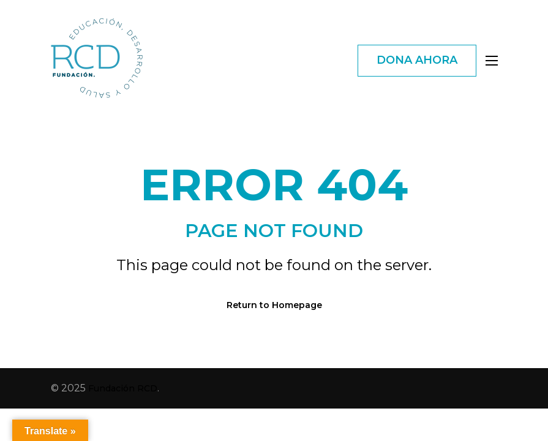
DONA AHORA (417, 60)
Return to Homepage (274, 305)
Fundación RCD (122, 388)
